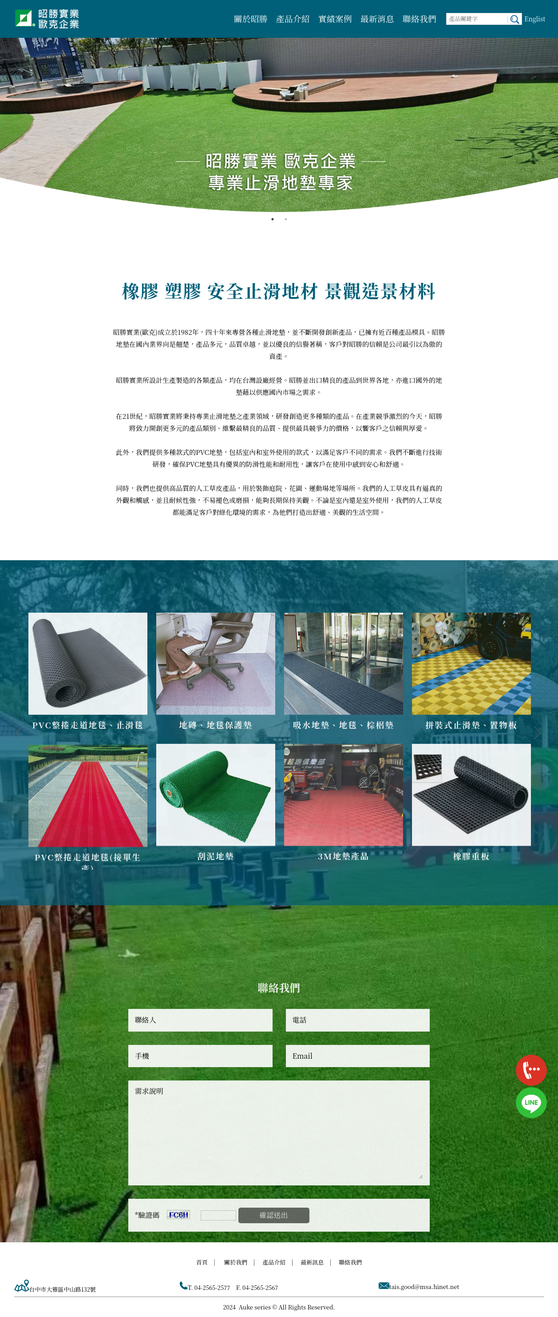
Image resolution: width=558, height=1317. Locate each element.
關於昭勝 (251, 18)
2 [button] (285, 219)
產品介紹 (293, 18)
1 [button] (272, 219)
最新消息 (377, 18)
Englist (534, 18)
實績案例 (335, 18)
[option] (279, 106)
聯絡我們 (419, 18)
